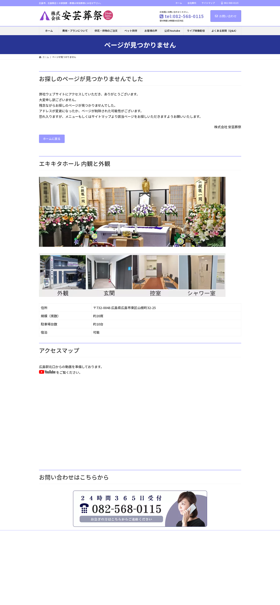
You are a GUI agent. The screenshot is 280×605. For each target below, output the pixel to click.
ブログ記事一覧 (136, 536)
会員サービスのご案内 (90, 536)
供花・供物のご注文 (199, 534)
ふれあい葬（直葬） (95, 534)
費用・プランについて (67, 534)
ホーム (178, 2)
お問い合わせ (226, 16)
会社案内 (191, 2)
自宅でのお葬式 (174, 534)
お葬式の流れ (119, 534)
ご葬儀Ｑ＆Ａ (114, 536)
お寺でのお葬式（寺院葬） (146, 534)
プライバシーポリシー (178, 536)
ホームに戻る (53, 139)
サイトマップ (208, 2)
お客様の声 (221, 534)
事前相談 (46, 536)
